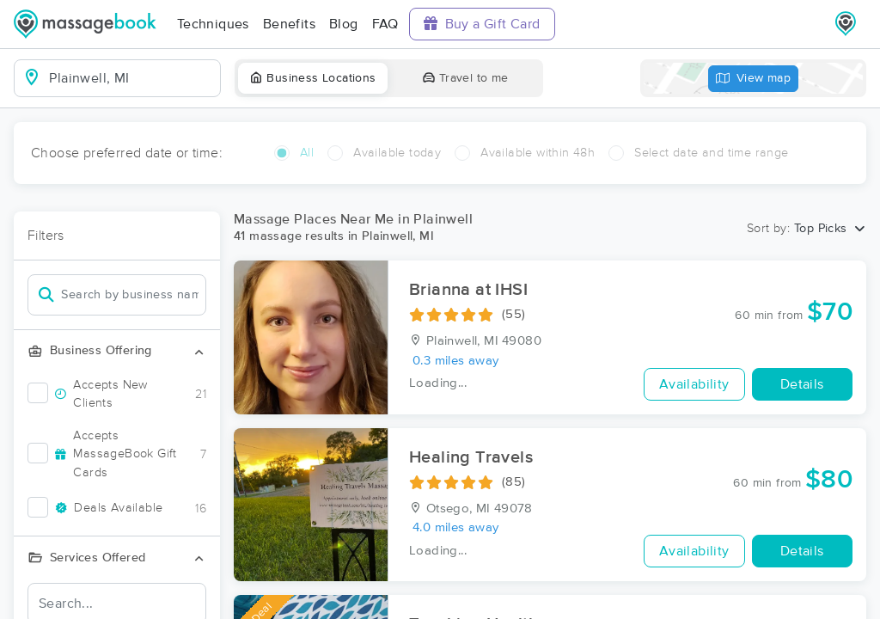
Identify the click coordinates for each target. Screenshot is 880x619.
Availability (694, 384)
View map (753, 78)
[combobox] (131, 78)
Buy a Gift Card (482, 23)
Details (802, 384)
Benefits (289, 24)
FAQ (385, 24)
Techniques (213, 24)
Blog (343, 24)
